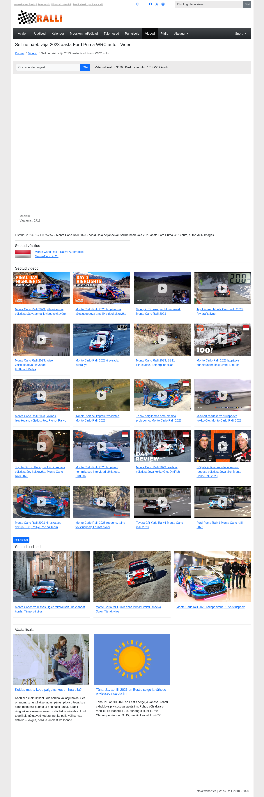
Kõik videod (21, 539)
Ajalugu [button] (179, 33)
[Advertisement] (162, 17)
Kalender (58, 33)
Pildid (164, 33)
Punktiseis (132, 33)
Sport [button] (239, 33)
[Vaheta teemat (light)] (139, 4)
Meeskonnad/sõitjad (84, 33)
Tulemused (111, 33)
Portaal (19, 53)
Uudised (40, 33)
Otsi (247, 4)
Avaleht (23, 33)
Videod (150, 33)
